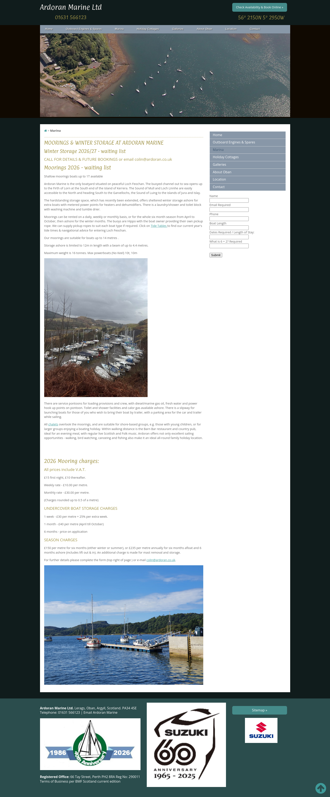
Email (220, 205)
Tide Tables (159, 226)
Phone (214, 214)
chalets (53, 424)
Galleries (180, 28)
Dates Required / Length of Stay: (232, 232)
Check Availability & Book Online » (259, 7)
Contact (255, 28)
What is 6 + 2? (226, 241)
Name (214, 196)
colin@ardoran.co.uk (161, 560)
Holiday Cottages (150, 28)
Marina (121, 28)
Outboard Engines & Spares (86, 28)
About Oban (207, 28)
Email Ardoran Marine (101, 712)
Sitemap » (259, 710)
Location (231, 28)
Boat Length (218, 223)
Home (49, 28)
